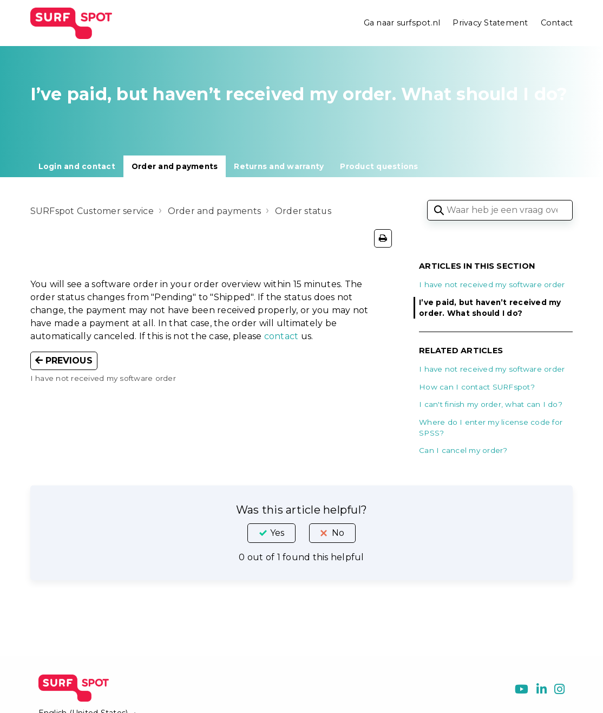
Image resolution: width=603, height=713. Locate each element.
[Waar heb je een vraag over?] (500, 210)
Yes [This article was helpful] (277, 533)
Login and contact (76, 166)
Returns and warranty (279, 166)
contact (281, 336)
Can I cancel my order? (463, 450)
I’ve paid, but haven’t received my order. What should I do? (490, 307)
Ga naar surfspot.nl (402, 23)
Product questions (379, 166)
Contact (557, 23)
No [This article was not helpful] (338, 533)
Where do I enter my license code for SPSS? (490, 427)
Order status (304, 211)
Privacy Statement (490, 23)
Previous (64, 360)
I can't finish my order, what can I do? (490, 404)
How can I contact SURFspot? (477, 387)
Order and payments (175, 166)
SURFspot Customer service (92, 211)
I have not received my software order (492, 284)
